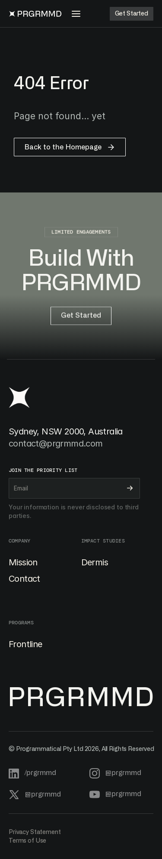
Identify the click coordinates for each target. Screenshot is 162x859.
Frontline (25, 644)
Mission (23, 562)
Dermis (94, 562)
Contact (24, 579)
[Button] (131, 14)
